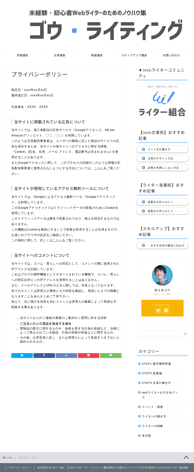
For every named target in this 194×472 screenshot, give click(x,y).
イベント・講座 (152, 406)
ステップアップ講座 (134, 55)
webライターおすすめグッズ (160, 395)
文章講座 (59, 55)
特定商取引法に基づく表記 (51, 467)
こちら (99, 168)
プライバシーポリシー (20, 467)
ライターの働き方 (154, 416)
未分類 (146, 435)
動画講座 (97, 55)
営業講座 (22, 55)
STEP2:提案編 (152, 373)
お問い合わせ (171, 55)
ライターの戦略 (152, 426)
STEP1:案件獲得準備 (156, 363)
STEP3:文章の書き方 (156, 382)
